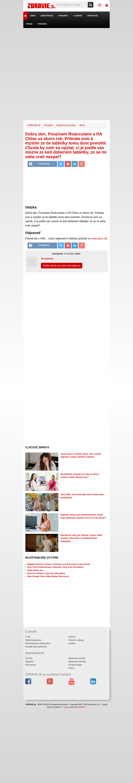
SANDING (81, 707)
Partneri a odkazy (76, 640)
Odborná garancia (33, 640)
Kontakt (71, 643)
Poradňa (42, 24)
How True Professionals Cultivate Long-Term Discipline (55, 567)
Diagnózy (29, 661)
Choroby (29, 658)
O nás (28, 637)
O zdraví (77, 16)
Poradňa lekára (75, 665)
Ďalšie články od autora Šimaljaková (61, 265)
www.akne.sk (98, 238)
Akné (82, 125)
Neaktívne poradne (66, 125)
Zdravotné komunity (77, 661)
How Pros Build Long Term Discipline (46, 573)
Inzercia (71, 637)
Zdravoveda (47, 16)
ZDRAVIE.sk (34, 125)
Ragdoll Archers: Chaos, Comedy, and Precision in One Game (58, 564)
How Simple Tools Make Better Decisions (48, 576)
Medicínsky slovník (76, 658)
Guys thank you (35, 570)
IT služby (65, 707)
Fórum (29, 24)
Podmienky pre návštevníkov (37, 643)
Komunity (63, 16)
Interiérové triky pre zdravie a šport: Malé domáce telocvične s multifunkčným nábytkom (81, 538)
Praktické (92, 16)
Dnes (32, 16)
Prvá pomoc (30, 665)
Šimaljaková (47, 258)
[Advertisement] (66, 51)
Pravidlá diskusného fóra (36, 647)
